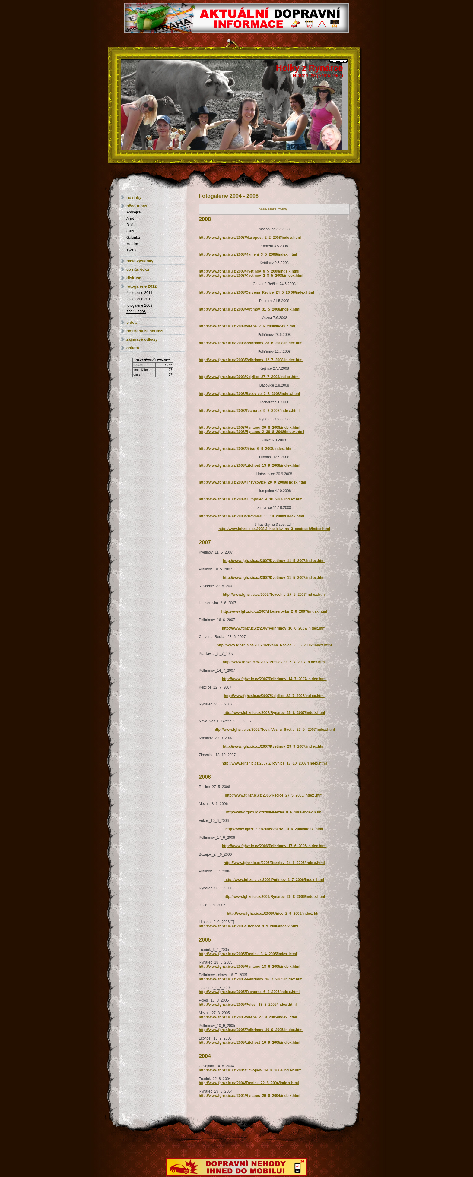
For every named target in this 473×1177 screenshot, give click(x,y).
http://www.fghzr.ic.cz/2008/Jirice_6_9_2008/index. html (246, 449)
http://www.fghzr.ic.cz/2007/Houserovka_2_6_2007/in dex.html (274, 611)
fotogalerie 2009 (139, 305)
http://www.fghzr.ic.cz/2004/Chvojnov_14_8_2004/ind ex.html (251, 1070)
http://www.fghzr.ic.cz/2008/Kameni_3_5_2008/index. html (248, 254)
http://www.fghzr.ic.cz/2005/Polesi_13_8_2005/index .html (248, 1004)
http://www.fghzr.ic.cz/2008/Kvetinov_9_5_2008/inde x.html (249, 271)
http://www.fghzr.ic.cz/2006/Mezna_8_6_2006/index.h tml (274, 812)
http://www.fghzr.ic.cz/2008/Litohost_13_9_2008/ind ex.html (249, 465)
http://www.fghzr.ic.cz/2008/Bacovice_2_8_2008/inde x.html (249, 394)
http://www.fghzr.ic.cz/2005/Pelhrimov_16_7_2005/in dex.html (251, 979)
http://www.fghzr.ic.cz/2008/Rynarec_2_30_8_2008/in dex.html (251, 432)
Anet (130, 218)
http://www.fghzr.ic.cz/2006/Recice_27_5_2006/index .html (274, 795)
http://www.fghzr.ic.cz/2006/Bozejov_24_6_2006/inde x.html (274, 863)
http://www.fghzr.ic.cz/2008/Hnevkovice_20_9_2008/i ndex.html (252, 482)
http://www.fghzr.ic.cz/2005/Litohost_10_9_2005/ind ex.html (249, 1042)
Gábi (130, 231)
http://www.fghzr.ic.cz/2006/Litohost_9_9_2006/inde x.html (248, 926)
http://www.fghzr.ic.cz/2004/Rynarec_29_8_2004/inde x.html (249, 1095)
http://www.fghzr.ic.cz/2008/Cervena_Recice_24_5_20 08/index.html (256, 292)
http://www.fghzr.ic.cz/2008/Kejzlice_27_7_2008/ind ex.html (249, 377)
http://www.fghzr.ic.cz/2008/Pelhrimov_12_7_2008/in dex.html (251, 360)
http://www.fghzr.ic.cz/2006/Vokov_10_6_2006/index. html (274, 829)
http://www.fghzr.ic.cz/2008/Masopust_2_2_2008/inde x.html (250, 237)
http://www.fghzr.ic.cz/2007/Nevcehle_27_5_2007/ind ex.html (274, 594)
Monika (132, 244)
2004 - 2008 (136, 312)
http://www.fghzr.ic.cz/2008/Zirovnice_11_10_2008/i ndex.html (251, 516)
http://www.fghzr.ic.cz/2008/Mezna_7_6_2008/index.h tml (247, 326)
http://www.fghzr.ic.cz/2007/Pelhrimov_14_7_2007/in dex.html (274, 679)
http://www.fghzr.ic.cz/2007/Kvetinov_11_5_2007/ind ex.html (274, 561)
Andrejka (133, 212)
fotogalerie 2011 (139, 293)
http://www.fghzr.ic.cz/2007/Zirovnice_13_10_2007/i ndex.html (274, 763)
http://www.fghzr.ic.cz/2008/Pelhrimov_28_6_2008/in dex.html (251, 343)
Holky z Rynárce (309, 68)
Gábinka (133, 237)
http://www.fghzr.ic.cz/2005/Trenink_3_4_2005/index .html (248, 954)
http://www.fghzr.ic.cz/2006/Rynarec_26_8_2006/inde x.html (274, 897)
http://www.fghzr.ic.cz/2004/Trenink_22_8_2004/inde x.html (249, 1083)
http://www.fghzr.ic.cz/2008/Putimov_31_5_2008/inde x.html (249, 309)
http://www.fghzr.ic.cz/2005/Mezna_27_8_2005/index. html (248, 1017)
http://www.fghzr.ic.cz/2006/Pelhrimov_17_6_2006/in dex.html (274, 846)
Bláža (130, 225)
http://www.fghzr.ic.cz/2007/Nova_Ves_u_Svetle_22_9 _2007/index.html (274, 729)
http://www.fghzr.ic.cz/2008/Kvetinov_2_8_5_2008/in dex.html (251, 275)
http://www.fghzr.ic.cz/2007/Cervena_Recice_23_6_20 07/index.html (274, 645)
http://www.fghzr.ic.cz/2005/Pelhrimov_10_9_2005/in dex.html (251, 1030)
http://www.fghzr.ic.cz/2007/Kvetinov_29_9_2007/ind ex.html (274, 746)
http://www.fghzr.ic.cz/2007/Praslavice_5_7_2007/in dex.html (274, 662)
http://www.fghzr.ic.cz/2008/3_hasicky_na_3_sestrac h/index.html (274, 529)
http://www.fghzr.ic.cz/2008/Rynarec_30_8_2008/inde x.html (249, 427)
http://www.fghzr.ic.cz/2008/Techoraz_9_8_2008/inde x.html (249, 411)
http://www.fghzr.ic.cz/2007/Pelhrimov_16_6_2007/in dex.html (274, 628)
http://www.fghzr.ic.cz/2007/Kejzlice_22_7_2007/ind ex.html (274, 696)
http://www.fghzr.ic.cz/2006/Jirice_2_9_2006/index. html (274, 913)
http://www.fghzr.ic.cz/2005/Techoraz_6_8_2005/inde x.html (249, 992)
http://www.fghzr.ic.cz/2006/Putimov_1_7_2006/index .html (274, 880)
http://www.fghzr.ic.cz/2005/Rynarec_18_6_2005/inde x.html (249, 966)
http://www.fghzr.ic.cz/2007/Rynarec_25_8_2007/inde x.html (274, 713)
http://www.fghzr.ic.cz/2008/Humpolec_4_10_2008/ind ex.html (251, 499)
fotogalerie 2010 (139, 299)
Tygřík (131, 250)
